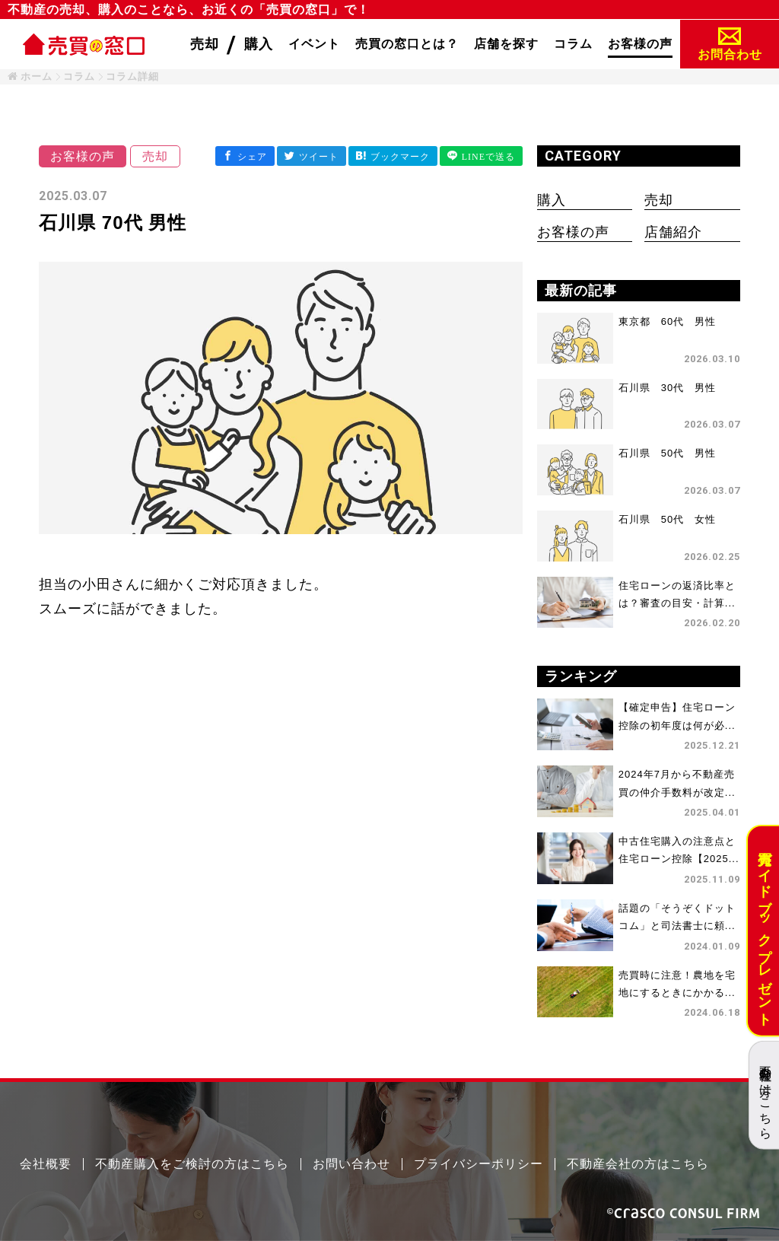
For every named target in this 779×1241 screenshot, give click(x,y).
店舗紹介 (673, 232)
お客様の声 (573, 232)
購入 (551, 200)
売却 (658, 200)
